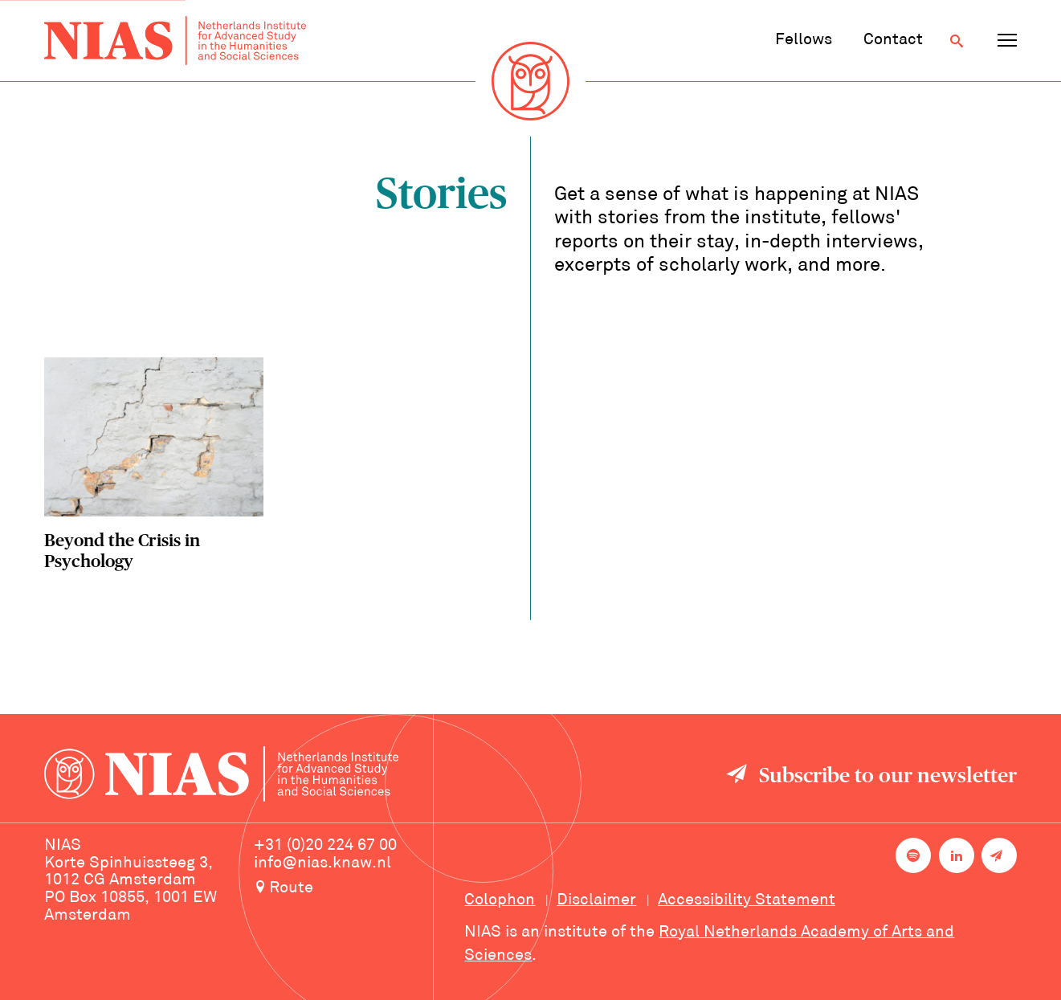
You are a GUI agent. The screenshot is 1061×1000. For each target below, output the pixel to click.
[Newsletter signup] (999, 855)
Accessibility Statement (746, 900)
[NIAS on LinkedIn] (956, 855)
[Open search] (956, 41)
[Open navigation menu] (1007, 41)
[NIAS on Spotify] (913, 855)
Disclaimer (596, 900)
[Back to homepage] (175, 41)
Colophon (499, 900)
